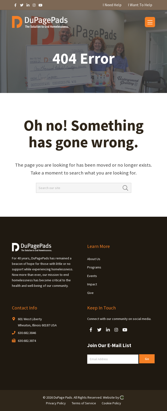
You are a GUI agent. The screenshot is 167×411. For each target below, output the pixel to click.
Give (90, 293)
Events (92, 276)
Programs (94, 267)
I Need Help (112, 4)
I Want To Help (140, 4)
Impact (92, 284)
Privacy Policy (56, 403)
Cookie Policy (111, 403)
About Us (93, 259)
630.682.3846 (27, 333)
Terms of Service (84, 403)
